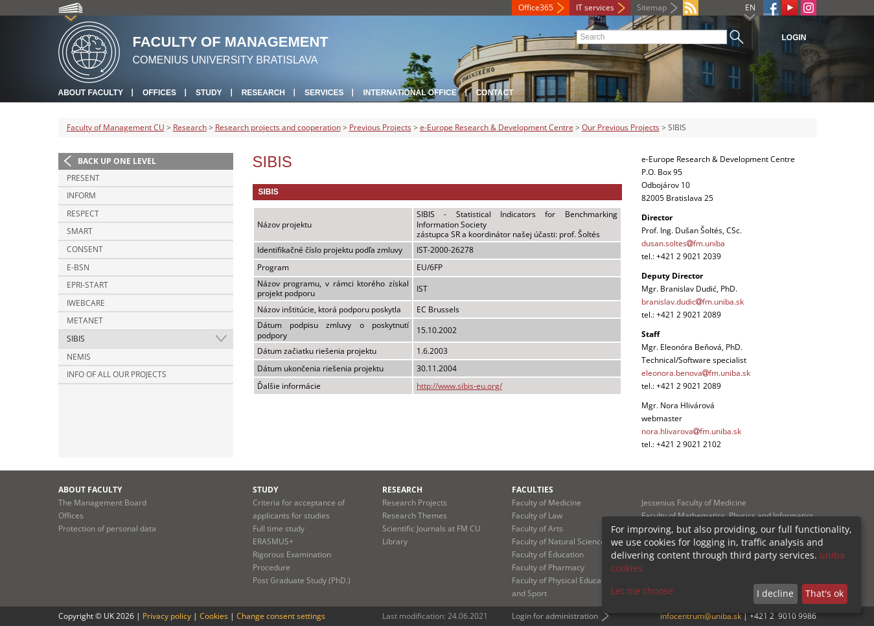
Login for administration (555, 615)
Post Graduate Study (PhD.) (302, 580)
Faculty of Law (537, 515)
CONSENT (85, 249)
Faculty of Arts (537, 528)
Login (794, 37)
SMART (80, 231)
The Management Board (102, 502)
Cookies (214, 615)
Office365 (535, 7)
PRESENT (83, 177)
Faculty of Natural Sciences (560, 541)
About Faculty (90, 92)
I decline (775, 593)
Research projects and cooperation (278, 127)
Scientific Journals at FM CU (431, 528)
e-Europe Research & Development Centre (496, 127)
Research (263, 92)
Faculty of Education (548, 554)
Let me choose (642, 591)
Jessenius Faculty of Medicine (693, 502)
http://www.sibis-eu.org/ (459, 385)
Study (209, 92)
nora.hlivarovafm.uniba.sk (691, 431)
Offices (159, 92)
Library (395, 541)
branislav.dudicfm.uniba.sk (692, 301)
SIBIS (76, 338)
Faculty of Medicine (546, 502)
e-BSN (78, 267)
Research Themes (414, 515)
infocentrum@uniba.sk (700, 615)
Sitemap (652, 7)
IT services (595, 7)
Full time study (279, 528)
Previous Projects (380, 127)
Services (324, 92)
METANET (85, 320)
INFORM (81, 195)
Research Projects (414, 502)
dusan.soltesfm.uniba (683, 243)
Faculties (532, 489)
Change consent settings (280, 615)
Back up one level (117, 161)
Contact (495, 92)
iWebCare (86, 302)
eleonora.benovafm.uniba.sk (695, 372)
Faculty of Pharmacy (548, 567)
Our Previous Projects (621, 127)
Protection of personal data (107, 528)
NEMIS (79, 356)
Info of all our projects (117, 374)
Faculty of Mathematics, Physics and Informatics (727, 515)
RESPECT (83, 213)
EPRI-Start (87, 284)
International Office (409, 92)
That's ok (824, 593)
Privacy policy (167, 615)
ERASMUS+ (273, 541)
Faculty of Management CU (116, 127)
